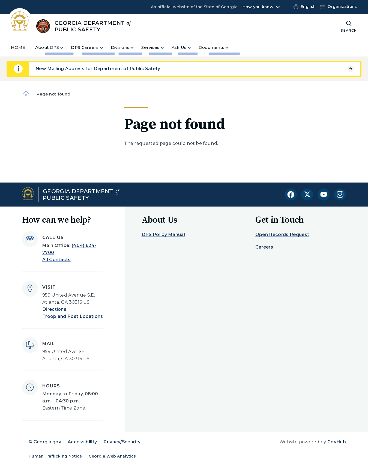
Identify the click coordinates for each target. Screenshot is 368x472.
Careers (264, 247)
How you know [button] (258, 7)
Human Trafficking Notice (55, 456)
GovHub (336, 441)
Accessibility (82, 441)
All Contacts (56, 259)
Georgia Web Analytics (112, 456)
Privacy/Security (121, 441)
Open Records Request (282, 234)
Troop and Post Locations (72, 316)
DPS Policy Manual (163, 234)
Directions (54, 309)
